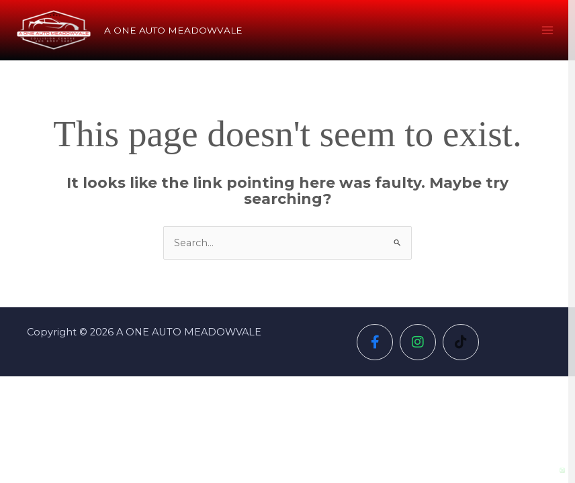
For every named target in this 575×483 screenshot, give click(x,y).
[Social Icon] (375, 342)
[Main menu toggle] (547, 30)
